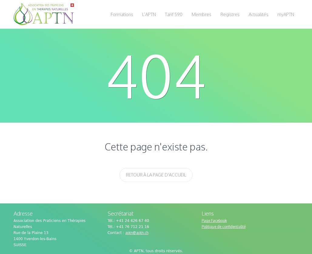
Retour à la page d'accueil (156, 175)
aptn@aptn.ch (136, 232)
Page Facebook (214, 220)
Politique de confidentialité (224, 226)
